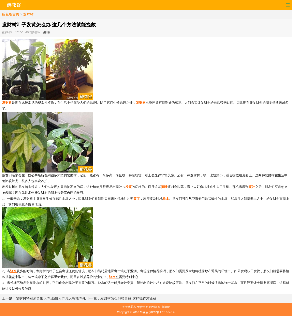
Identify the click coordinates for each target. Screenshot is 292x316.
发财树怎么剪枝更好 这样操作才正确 (128, 298)
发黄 (128, 187)
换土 (166, 198)
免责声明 (142, 306)
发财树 (28, 14)
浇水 (13, 271)
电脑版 (165, 306)
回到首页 (155, 306)
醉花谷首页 (10, 14)
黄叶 (164, 187)
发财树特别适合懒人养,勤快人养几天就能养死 (51, 298)
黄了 (136, 198)
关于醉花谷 (129, 306)
